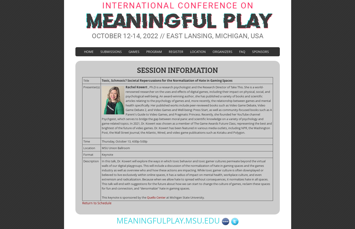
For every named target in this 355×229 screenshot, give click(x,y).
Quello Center (156, 197)
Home (89, 51)
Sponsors (260, 51)
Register (176, 51)
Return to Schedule (97, 203)
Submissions (111, 51)
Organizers (222, 51)
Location (198, 51)
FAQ (242, 51)
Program (154, 51)
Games (134, 51)
